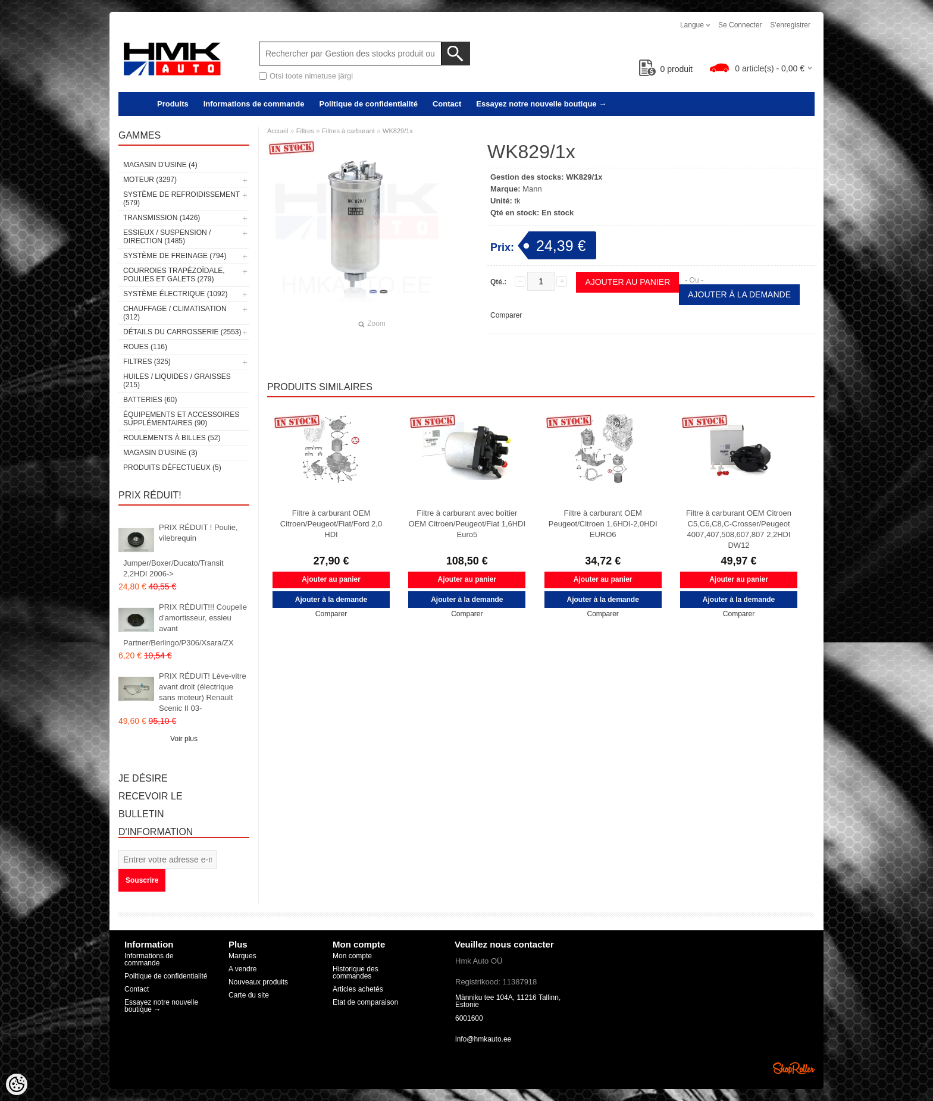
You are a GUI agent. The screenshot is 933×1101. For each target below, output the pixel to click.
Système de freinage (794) (174, 256)
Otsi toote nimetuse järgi (311, 75)
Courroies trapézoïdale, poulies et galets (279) (173, 274)
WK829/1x (398, 130)
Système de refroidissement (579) (181, 198)
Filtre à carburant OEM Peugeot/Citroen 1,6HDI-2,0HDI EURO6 (603, 524)
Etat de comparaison (365, 1002)
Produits (173, 103)
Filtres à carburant (348, 130)
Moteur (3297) (150, 179)
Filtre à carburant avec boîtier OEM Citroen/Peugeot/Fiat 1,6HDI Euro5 (467, 524)
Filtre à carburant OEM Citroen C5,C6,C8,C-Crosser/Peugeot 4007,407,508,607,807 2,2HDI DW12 (738, 529)
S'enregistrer (790, 25)
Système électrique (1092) (175, 294)
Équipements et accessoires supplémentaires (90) (181, 418)
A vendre (242, 969)
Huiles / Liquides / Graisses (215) (177, 380)
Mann (532, 188)
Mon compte (352, 955)
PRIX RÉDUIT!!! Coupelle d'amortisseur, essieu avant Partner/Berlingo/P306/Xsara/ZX (185, 625)
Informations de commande (254, 103)
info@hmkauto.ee (483, 1039)
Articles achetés (358, 989)
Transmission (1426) (161, 218)
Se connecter (740, 25)
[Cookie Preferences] (16, 1084)
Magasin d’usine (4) (160, 165)
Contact (447, 103)
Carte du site (248, 995)
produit (666, 69)
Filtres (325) (147, 361)
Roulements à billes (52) (171, 438)
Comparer (506, 315)
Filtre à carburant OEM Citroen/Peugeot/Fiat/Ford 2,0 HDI (331, 524)
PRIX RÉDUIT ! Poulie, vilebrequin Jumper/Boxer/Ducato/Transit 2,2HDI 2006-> (180, 550)
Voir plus (184, 739)
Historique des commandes (355, 972)
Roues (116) (145, 347)
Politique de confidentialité (368, 103)
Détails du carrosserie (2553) (182, 332)
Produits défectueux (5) (172, 467)
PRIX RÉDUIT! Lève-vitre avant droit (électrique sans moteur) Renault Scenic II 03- (202, 692)
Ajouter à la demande (739, 294)
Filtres (305, 130)
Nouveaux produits (258, 982)
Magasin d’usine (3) (160, 452)
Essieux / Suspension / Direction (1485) (167, 236)
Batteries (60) (150, 400)
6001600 (469, 1018)
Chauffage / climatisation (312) (175, 313)
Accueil (277, 130)
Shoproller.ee (794, 1068)
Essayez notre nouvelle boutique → (541, 103)
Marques (242, 955)
